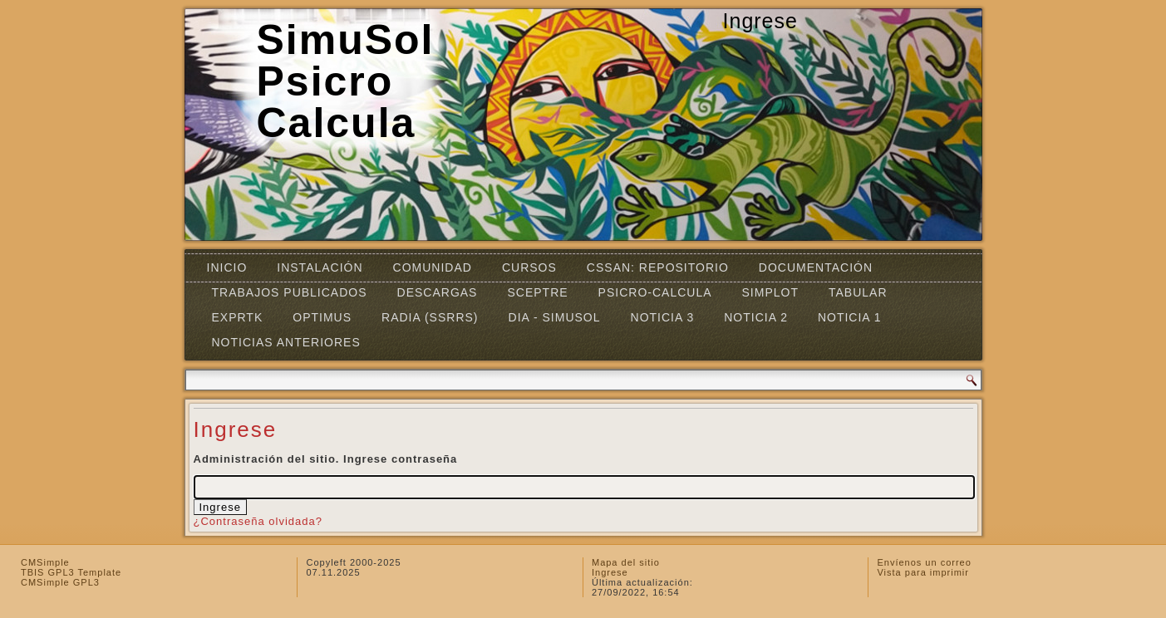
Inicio (227, 267)
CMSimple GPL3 (60, 582)
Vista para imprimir (923, 572)
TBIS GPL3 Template (71, 572)
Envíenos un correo (924, 562)
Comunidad (432, 267)
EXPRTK (237, 317)
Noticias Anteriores (286, 342)
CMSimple (45, 562)
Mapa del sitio (626, 562)
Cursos (529, 267)
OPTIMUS (322, 317)
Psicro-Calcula (655, 292)
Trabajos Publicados (289, 292)
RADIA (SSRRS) (429, 317)
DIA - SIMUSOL (555, 317)
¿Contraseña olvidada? (258, 521)
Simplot (770, 292)
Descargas (437, 292)
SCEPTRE (537, 292)
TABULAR (858, 292)
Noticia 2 (756, 317)
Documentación (816, 267)
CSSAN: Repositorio (658, 267)
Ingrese (610, 572)
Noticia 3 (663, 317)
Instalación (319, 267)
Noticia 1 (850, 317)
